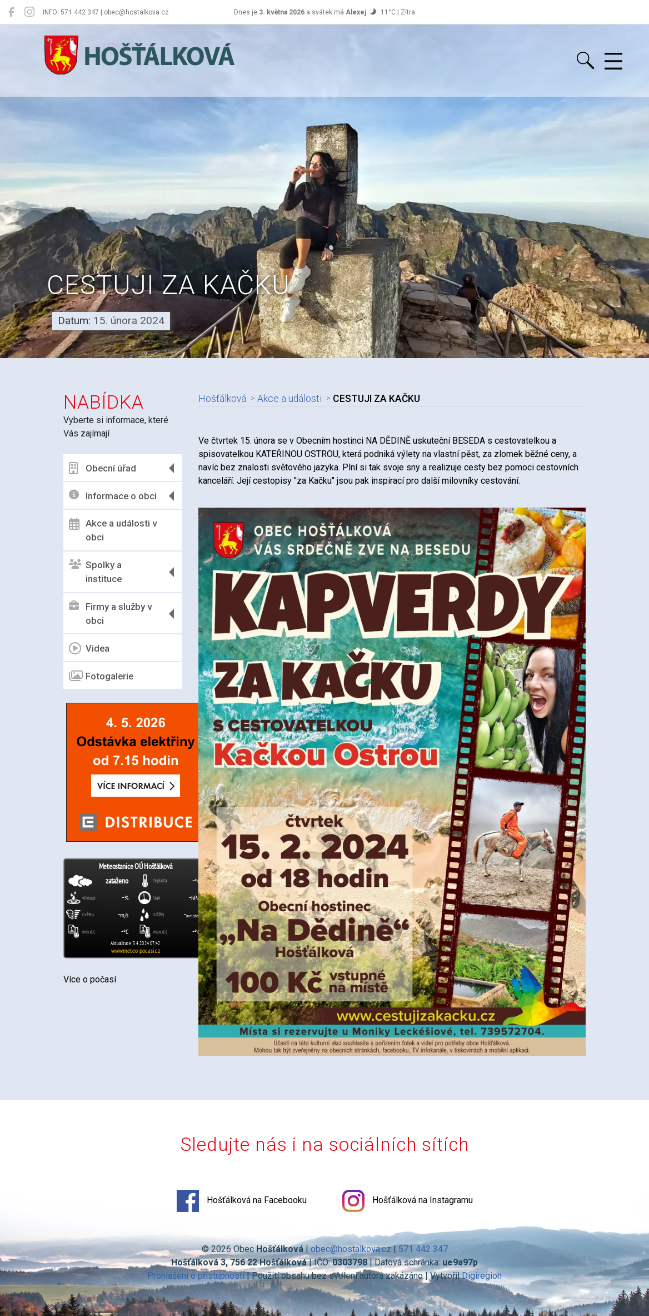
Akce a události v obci (113, 530)
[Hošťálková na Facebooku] (11, 12)
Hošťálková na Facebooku (242, 1201)
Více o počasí (89, 979)
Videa (89, 648)
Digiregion (482, 1275)
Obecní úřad (102, 468)
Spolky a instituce (95, 572)
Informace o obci (113, 495)
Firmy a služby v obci (110, 614)
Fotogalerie (101, 676)
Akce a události (289, 398)
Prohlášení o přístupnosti (195, 1275)
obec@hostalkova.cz (351, 1249)
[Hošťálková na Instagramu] (29, 12)
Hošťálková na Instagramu (407, 1201)
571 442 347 (423, 1249)
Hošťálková (222, 398)
